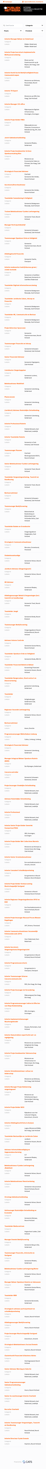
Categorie (34, 25)
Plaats (12, 31)
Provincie (34, 31)
